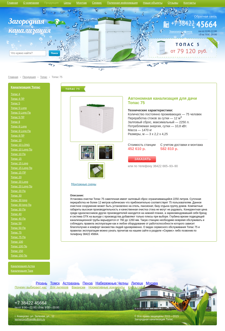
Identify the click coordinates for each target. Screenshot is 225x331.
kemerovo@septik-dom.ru (30, 319)
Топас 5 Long (19, 108)
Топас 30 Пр (18, 209)
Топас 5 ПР (17, 117)
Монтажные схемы (83, 184)
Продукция (51, 2)
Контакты (189, 2)
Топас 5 (15, 103)
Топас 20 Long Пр (21, 186)
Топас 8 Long (19, 126)
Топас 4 (15, 94)
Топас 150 (17, 251)
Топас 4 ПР (17, 98)
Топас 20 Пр (18, 191)
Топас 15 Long (19, 163)
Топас (43, 77)
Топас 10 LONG (20, 145)
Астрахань (71, 283)
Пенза (88, 283)
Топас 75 (57, 77)
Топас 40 (16, 214)
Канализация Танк (22, 270)
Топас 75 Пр (18, 237)
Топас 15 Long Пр (21, 168)
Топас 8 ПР (17, 135)
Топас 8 (15, 121)
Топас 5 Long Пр (21, 112)
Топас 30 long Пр (21, 204)
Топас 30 (16, 195)
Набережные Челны (112, 283)
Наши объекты (153, 2)
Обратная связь (205, 16)
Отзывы (173, 2)
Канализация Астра (23, 266)
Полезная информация (122, 2)
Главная (12, 2)
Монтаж (81, 2)
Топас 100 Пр (19, 246)
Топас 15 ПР (18, 172)
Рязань (41, 283)
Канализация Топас (25, 87)
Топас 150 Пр (19, 255)
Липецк (137, 283)
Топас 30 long (19, 200)
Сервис (97, 2)
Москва (152, 283)
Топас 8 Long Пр (21, 131)
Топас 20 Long (19, 181)
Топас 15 (16, 158)
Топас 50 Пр (18, 228)
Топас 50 (16, 223)
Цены (67, 2)
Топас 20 (16, 177)
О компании (31, 2)
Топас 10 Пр (18, 154)
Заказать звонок (180, 31)
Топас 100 (17, 241)
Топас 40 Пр (18, 218)
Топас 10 (16, 140)
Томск (55, 283)
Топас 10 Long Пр (21, 149)
